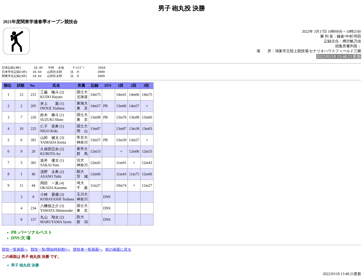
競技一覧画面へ (15, 250)
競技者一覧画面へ (88, 250)
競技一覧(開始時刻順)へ (50, 250)
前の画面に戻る (118, 250)
